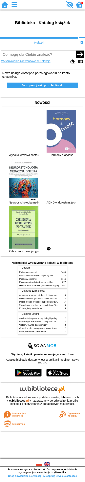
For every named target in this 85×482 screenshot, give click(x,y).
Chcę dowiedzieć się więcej (24, 475)
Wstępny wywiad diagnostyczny (33, 325)
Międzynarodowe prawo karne (32, 331)
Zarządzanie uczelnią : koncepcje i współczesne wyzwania (45, 305)
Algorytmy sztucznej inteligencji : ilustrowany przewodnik (44, 295)
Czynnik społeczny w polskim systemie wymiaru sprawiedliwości (47, 328)
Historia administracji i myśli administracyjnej (39, 285)
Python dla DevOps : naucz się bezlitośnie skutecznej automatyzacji (49, 299)
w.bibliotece (19, 400)
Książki (39, 42)
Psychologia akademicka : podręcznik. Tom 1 (39, 321)
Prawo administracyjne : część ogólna (36, 276)
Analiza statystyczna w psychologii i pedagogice (40, 318)
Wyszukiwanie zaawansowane (20, 61)
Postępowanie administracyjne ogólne (36, 282)
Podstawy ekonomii (28, 272)
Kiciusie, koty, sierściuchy (30, 308)
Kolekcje (45, 61)
